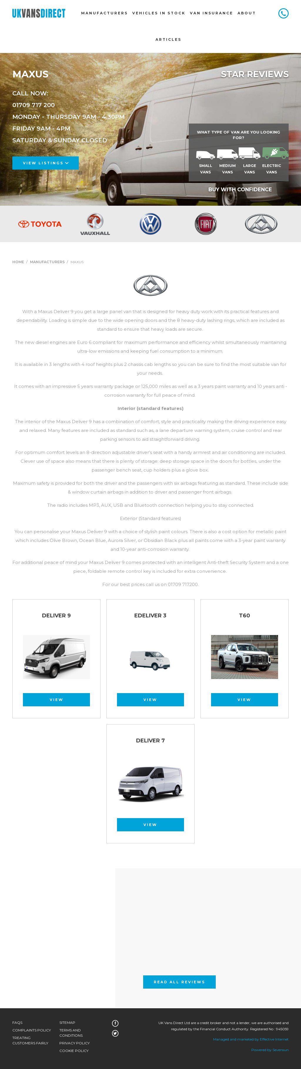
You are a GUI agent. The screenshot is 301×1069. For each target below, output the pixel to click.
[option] (40, 224)
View (56, 700)
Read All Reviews (179, 982)
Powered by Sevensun (270, 1050)
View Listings (45, 163)
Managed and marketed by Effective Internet (251, 1039)
